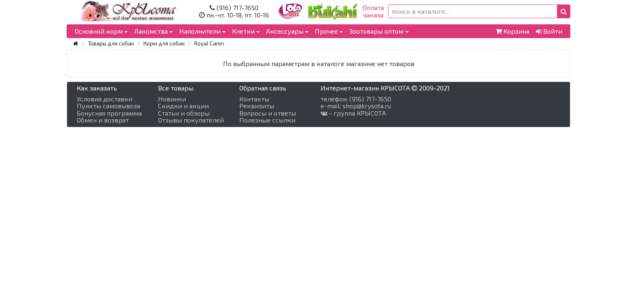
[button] (563, 11)
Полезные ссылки (267, 120)
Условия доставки (104, 99)
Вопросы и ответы (267, 113)
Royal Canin (209, 43)
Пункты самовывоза (108, 106)
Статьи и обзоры (184, 113)
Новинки (172, 99)
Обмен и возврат (103, 120)
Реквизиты (256, 106)
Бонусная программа (109, 113)
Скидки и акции (183, 106)
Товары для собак (111, 43)
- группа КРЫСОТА (353, 113)
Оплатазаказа (373, 11)
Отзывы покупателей (191, 120)
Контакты (254, 99)
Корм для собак (164, 43)
